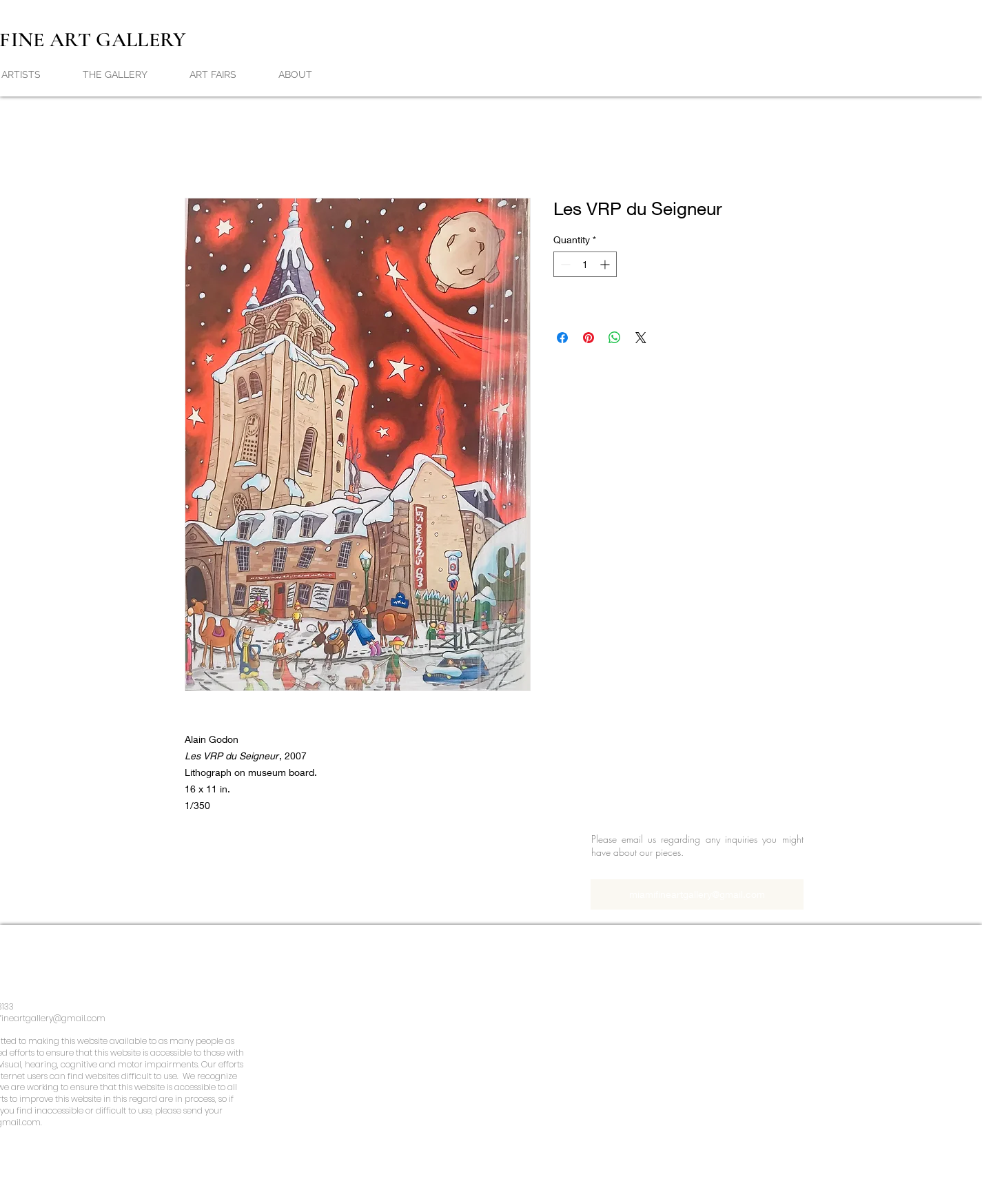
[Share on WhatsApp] (614, 337)
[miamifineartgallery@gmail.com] (697, 894)
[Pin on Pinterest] (588, 337)
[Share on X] (641, 337)
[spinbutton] (585, 264)
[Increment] (606, 264)
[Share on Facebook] (562, 337)
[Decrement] (564, 264)
